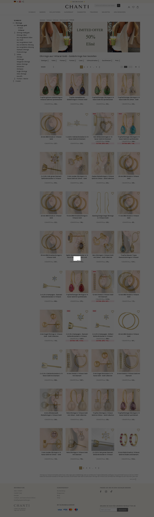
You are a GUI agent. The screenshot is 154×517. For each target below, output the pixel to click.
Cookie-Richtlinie (83, 262)
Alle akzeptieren (77, 272)
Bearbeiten (86, 276)
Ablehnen (68, 276)
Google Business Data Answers (77, 267)
